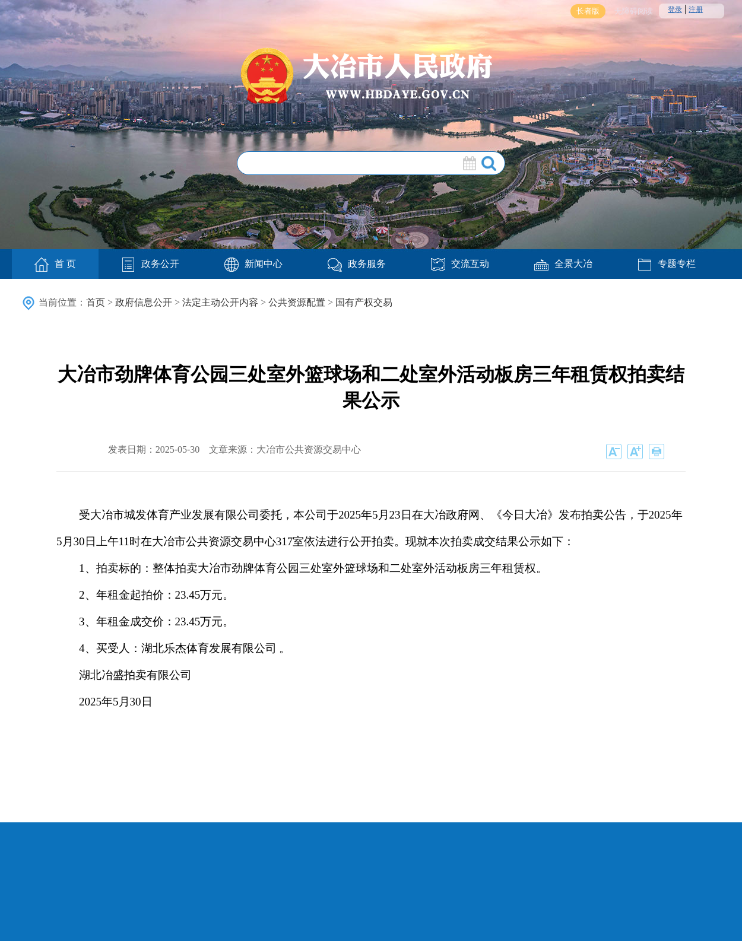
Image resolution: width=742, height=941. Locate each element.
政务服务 (357, 264)
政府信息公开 (143, 302)
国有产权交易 (363, 302)
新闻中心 (253, 264)
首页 (95, 302)
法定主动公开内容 (220, 302)
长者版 (588, 11)
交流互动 (460, 264)
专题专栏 (667, 264)
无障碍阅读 (633, 11)
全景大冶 (563, 264)
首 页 (55, 264)
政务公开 (150, 264)
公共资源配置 (296, 302)
